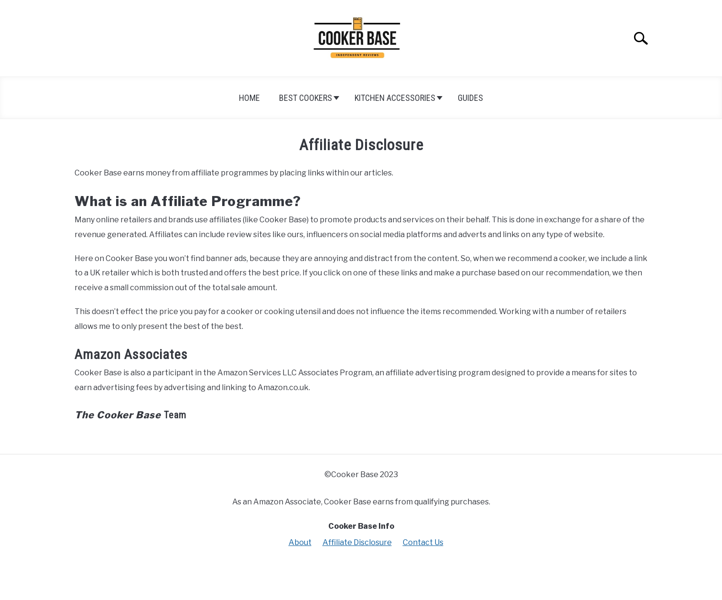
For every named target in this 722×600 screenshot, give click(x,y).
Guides (470, 98)
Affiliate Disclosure (357, 542)
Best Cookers (305, 98)
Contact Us (423, 542)
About (300, 542)
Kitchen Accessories (395, 98)
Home (249, 98)
